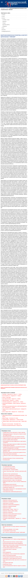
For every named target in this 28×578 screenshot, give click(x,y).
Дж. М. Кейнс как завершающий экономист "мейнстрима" (14, 532)
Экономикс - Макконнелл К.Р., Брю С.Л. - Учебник (12, 394)
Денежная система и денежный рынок (10, 473)
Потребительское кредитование (9, 468)
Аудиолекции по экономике (8, 503)
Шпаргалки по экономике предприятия (10, 501)
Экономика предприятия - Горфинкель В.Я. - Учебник (12, 401)
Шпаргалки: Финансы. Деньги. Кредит (10, 510)
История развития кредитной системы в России (12, 547)
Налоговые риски (6, 459)
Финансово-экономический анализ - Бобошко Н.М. (12, 425)
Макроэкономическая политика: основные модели (12, 541)
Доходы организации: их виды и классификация (12, 480)
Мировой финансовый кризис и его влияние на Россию (13, 436)
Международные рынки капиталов (9, 484)
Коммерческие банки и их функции (9, 549)
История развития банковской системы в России (12, 556)
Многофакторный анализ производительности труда (13, 485)
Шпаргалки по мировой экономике (9, 506)
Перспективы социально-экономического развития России (14, 452)
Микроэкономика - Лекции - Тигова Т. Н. (10, 509)
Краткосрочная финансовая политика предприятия (13, 543)
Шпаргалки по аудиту (7, 507)
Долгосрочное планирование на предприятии (12, 475)
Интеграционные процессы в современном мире (12, 478)
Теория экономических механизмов (10, 453)
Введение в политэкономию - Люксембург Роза (11, 423)
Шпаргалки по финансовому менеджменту (11, 504)
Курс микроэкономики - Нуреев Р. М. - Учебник (11, 398)
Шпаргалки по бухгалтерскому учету (10, 500)
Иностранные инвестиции (8, 562)
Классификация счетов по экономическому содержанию (14, 553)
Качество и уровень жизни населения (10, 439)
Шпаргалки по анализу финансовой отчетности (12, 513)
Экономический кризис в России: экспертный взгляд (13, 458)
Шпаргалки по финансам (8, 512)
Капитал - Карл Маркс (6, 397)
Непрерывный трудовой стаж (8, 487)
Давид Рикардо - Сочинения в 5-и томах (10, 418)
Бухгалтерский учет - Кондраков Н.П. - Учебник (11, 395)
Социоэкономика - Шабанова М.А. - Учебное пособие (12, 419)
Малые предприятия (7, 552)
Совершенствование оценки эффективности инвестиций (14, 438)
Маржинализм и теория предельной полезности (12, 558)
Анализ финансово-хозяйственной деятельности (12, 491)
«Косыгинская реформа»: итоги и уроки (10, 529)
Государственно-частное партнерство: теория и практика (14, 432)
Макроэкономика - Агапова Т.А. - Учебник (10, 400)
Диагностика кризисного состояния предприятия (12, 476)
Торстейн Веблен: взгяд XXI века (9, 530)
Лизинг (4, 550)
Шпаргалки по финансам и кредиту (9, 515)
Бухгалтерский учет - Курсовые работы (10, 469)
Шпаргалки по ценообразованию (9, 516)
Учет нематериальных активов (9, 466)
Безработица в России (7, 564)
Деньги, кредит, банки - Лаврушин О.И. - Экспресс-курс (13, 411)
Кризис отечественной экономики (9, 555)
